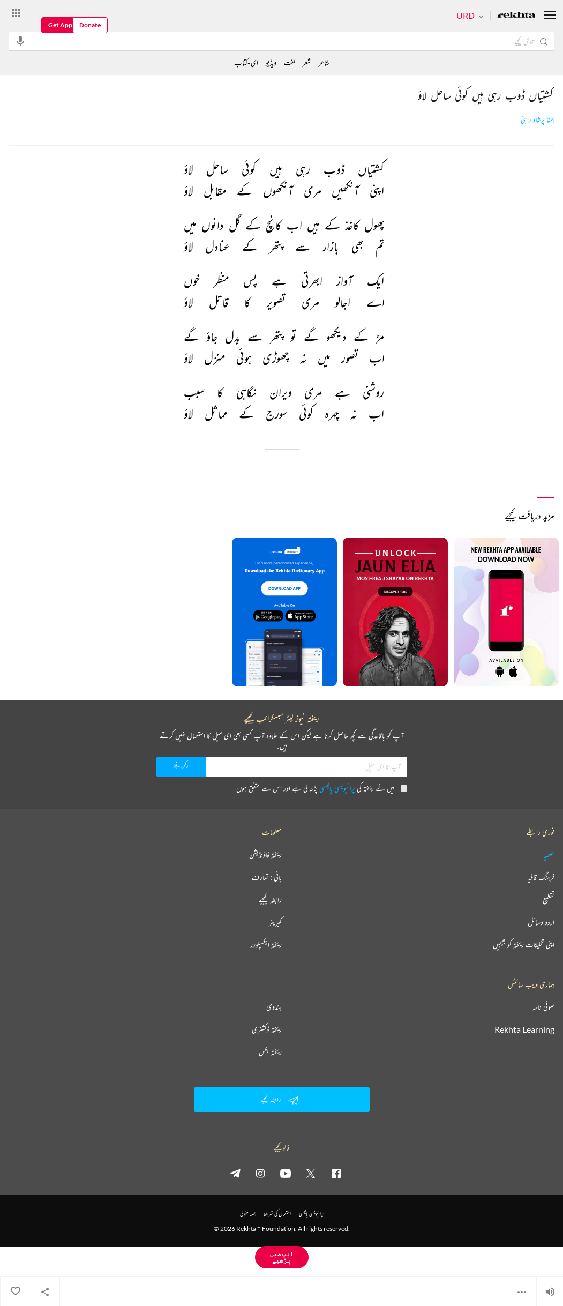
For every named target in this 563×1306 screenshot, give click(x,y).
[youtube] (285, 1173)
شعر (307, 62)
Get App (60, 25)
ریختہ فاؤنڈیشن (265, 854)
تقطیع (548, 899)
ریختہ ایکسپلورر (266, 945)
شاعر (323, 62)
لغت (289, 62)
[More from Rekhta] (16, 12)
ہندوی (274, 1007)
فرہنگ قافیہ (541, 877)
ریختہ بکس (270, 1052)
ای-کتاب (246, 62)
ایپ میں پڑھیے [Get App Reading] (282, 1257)
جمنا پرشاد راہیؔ (537, 120)
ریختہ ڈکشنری (267, 1029)
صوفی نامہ (543, 1007)
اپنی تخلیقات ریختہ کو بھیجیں (523, 945)
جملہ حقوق (248, 1213)
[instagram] (260, 1173)
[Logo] (516, 16)
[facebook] (335, 1173)
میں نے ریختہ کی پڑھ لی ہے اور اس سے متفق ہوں (321, 788)
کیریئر (275, 922)
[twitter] (310, 1173)
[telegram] (235, 1173)
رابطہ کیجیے (270, 899)
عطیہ (549, 854)
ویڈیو (271, 62)
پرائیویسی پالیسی (337, 788)
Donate (90, 25)
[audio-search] (20, 40)
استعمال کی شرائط (277, 1213)
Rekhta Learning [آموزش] (524, 1029)
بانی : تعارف (267, 877)
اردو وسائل (541, 922)
